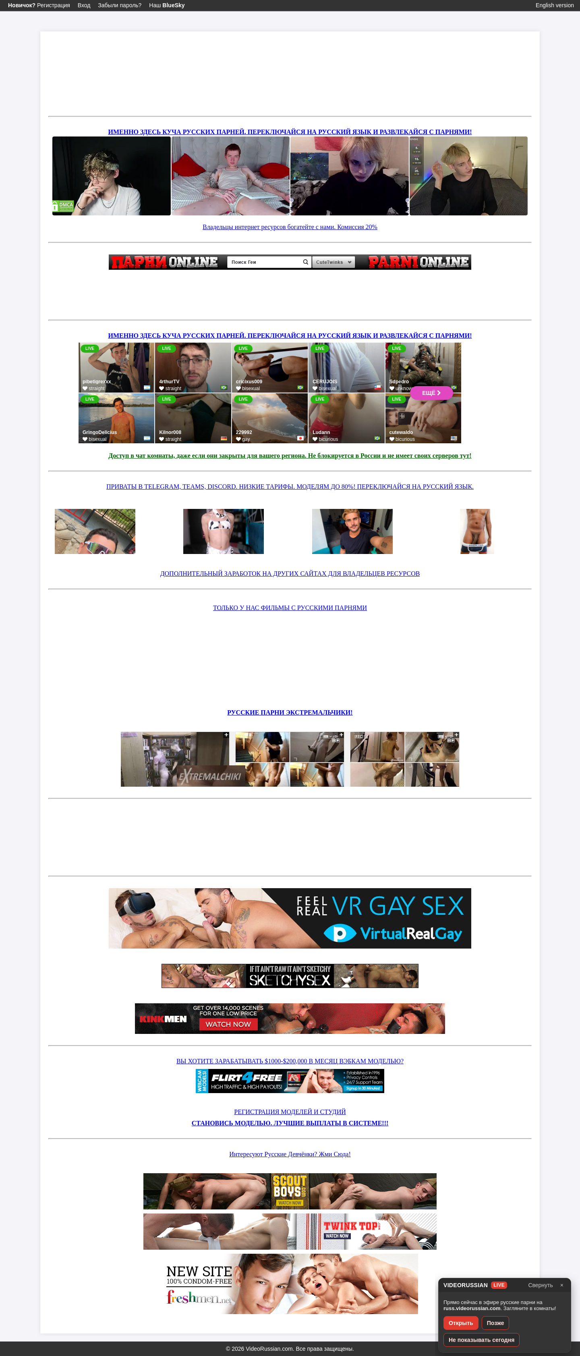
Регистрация (39, 5)
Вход (84, 5)
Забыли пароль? (119, 5)
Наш (166, 5)
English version (555, 5)
